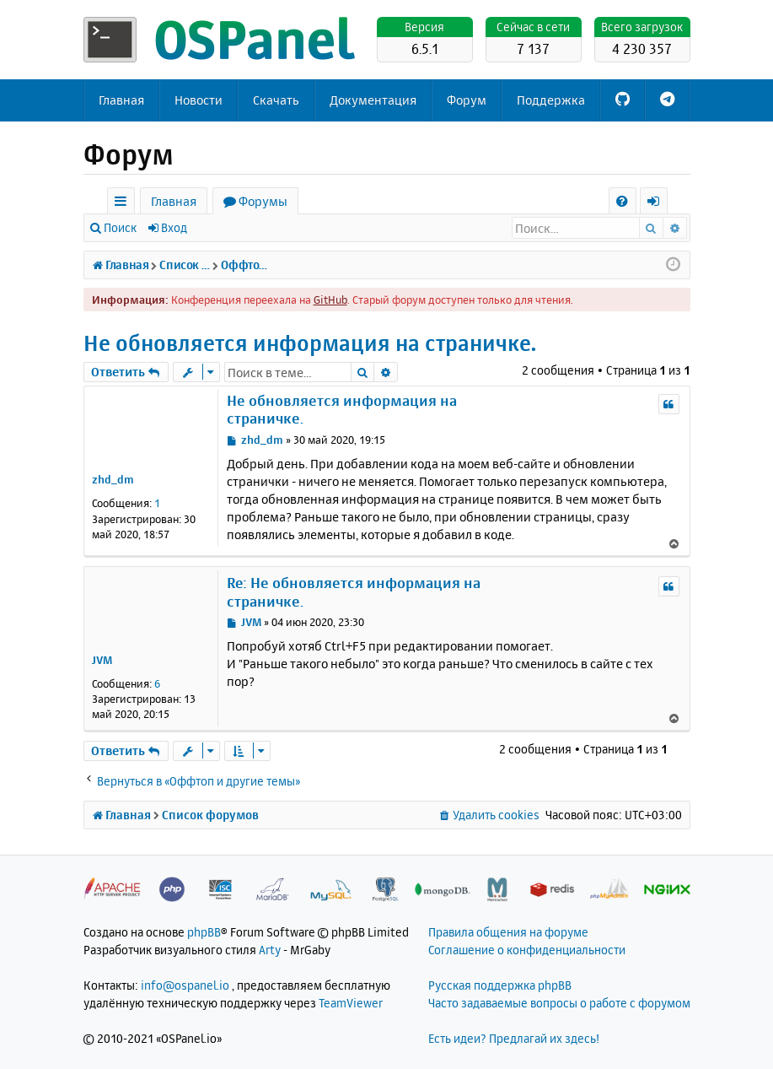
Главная (121, 100)
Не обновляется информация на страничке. (309, 343)
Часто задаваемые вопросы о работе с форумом (559, 1003)
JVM (102, 660)
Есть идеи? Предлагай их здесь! (513, 1038)
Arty (270, 949)
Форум (466, 100)
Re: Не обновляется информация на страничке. (353, 591)
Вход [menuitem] (659, 203)
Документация (373, 100)
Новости (198, 100)
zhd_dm (113, 479)
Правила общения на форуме (508, 932)
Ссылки (124, 203)
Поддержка (551, 100)
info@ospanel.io (185, 985)
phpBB (204, 932)
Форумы (263, 201)
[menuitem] (622, 201)
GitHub (330, 299)
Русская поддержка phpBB (500, 985)
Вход (174, 227)
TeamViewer (351, 1003)
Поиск (120, 227)
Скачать (276, 100)
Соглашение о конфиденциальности (526, 949)
